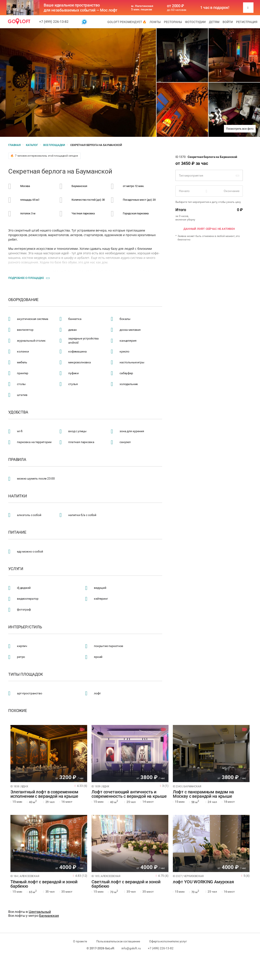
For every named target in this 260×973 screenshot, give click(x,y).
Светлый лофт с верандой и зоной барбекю (126, 884)
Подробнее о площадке (26, 278)
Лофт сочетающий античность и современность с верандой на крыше (129, 794)
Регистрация (246, 22)
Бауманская (49, 915)
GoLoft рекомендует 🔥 (126, 22)
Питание (17, 532)
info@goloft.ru (131, 948)
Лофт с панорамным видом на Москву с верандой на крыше (203, 794)
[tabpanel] (48, 753)
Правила (17, 459)
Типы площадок (25, 674)
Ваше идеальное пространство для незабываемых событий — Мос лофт (80, 7)
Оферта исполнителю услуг (168, 941)
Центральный (40, 912)
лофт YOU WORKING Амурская (203, 882)
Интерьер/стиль (25, 627)
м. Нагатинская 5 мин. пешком (142, 7)
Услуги (15, 569)
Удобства (18, 412)
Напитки (17, 496)
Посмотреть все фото (239, 128)
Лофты (155, 22)
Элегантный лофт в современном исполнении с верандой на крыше (44, 794)
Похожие (17, 710)
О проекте (80, 941)
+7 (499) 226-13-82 (53, 22)
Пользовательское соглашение (118, 941)
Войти (228, 22)
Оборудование (23, 300)
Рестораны (173, 22)
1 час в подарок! (214, 7)
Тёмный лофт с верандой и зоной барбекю (43, 884)
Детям (214, 22)
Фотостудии (195, 22)
